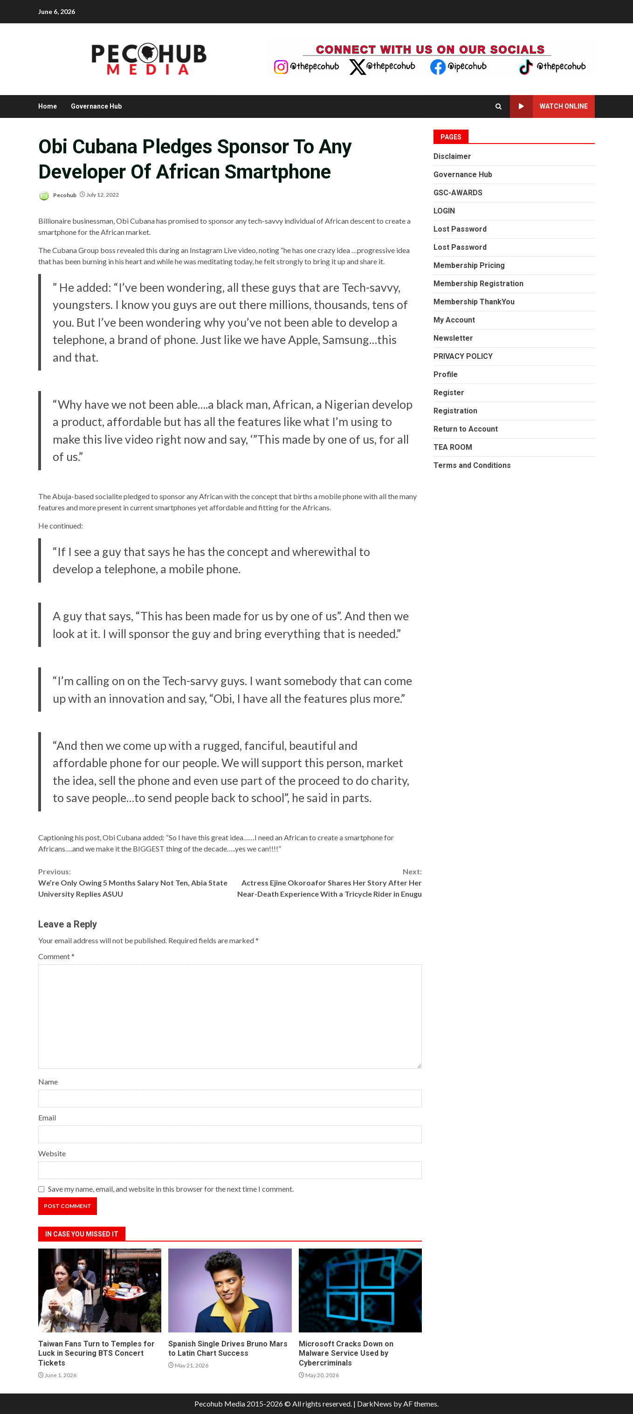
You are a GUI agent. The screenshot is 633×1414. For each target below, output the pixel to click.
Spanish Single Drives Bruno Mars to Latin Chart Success (229, 1290)
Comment (56, 956)
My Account (454, 320)
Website (52, 1153)
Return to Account (465, 429)
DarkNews (374, 1403)
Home (47, 106)
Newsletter (453, 338)
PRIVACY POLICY (463, 356)
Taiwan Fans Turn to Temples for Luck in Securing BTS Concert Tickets (99, 1290)
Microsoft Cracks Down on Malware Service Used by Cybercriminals (360, 1290)
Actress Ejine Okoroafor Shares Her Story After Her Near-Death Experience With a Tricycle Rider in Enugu (326, 882)
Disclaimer (452, 156)
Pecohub (57, 195)
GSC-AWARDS (457, 192)
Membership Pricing (469, 265)
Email (47, 1117)
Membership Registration (478, 283)
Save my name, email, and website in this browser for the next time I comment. (171, 1188)
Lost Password (460, 229)
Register (448, 392)
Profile (445, 374)
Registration (455, 410)
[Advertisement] (430, 58)
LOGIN (444, 210)
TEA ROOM (452, 447)
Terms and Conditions (472, 465)
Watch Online (549, 106)
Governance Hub (96, 106)
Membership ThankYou (474, 301)
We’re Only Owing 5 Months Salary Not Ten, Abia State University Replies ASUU (134, 882)
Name (48, 1081)
